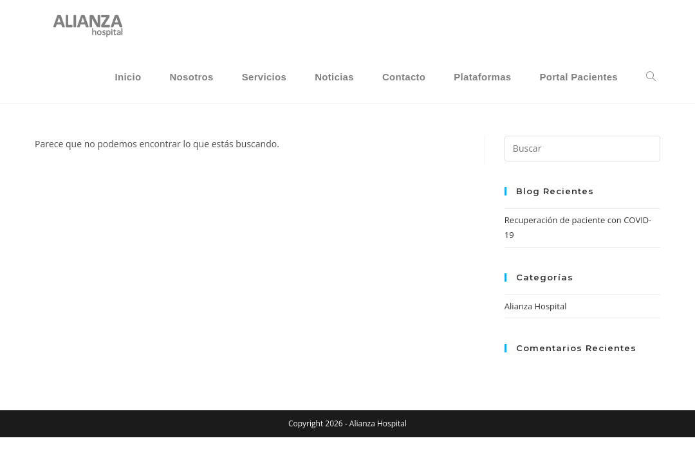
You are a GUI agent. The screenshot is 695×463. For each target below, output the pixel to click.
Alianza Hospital (536, 306)
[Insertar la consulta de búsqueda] (582, 148)
